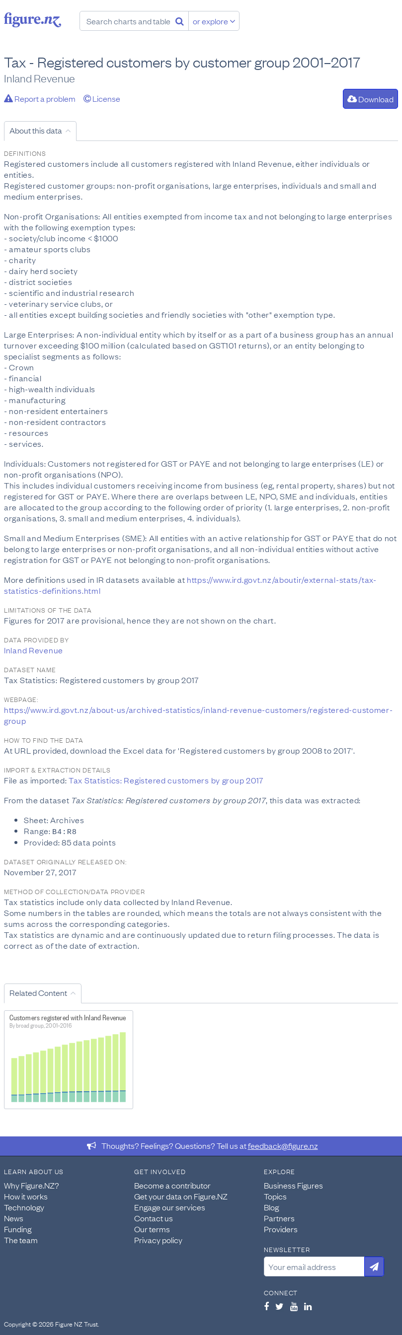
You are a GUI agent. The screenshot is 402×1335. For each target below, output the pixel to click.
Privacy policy (158, 1239)
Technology (24, 1206)
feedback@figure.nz (283, 1144)
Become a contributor (172, 1184)
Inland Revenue (33, 649)
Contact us (153, 1217)
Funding (17, 1228)
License (101, 98)
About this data (35, 130)
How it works (26, 1195)
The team (21, 1239)
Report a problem (40, 98)
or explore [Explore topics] (214, 20)
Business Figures (293, 1184)
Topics (275, 1195)
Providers (281, 1228)
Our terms (152, 1228)
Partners (279, 1217)
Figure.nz (32, 19)
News (13, 1217)
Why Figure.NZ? (31, 1184)
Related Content (38, 991)
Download (370, 98)
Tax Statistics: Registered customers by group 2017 (166, 779)
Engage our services (169, 1206)
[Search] (179, 21)
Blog (271, 1206)
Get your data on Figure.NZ (181, 1195)
